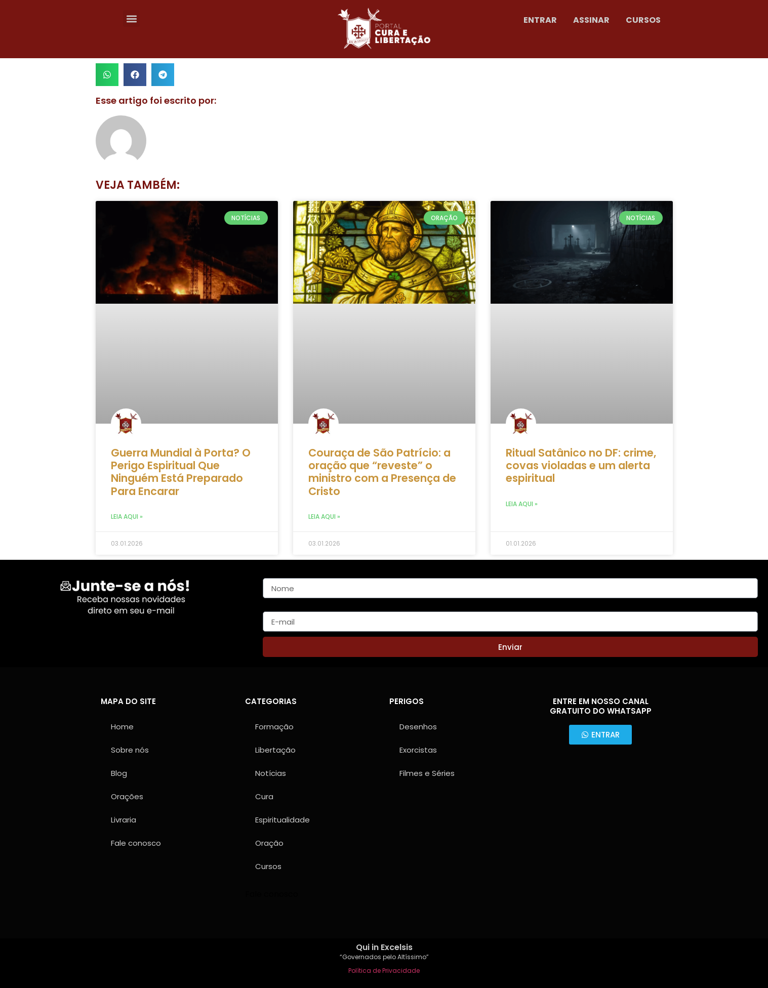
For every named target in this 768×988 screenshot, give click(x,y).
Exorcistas (418, 750)
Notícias (270, 773)
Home (122, 726)
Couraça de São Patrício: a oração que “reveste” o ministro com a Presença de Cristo (382, 472)
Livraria (123, 819)
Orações (127, 796)
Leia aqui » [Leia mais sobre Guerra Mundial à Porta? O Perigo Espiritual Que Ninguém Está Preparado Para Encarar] (127, 516)
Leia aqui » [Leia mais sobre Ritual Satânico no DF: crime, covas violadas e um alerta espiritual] (522, 504)
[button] (131, 18)
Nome (275, 574)
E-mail (276, 607)
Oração (269, 843)
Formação (274, 726)
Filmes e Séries (427, 773)
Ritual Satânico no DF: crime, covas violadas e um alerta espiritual (581, 465)
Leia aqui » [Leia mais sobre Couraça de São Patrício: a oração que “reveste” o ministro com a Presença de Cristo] (324, 516)
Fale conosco (136, 843)
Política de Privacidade (384, 970)
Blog (119, 773)
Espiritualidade (282, 819)
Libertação (275, 750)
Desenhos (418, 726)
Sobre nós (130, 750)
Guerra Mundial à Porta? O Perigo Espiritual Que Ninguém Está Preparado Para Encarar (181, 472)
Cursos (268, 866)
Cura (264, 796)
